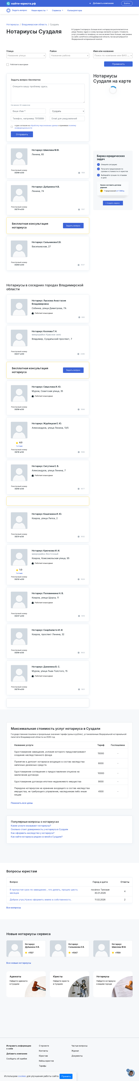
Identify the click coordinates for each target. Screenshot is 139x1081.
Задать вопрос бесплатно (26, 79)
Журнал (75, 1051)
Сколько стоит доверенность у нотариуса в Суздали (39, 829)
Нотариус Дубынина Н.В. (46, 186)
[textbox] (26, 55)
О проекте (44, 1046)
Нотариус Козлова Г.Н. (44, 331)
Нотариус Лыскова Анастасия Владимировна (49, 302)
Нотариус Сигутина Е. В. (45, 466)
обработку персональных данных (44, 125)
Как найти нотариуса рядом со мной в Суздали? (37, 836)
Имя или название (103, 51)
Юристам (43, 1056)
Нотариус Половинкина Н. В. (48, 593)
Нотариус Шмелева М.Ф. (45, 150)
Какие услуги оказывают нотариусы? (31, 825)
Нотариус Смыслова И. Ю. (46, 386)
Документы (77, 1056)
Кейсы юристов (46, 1061)
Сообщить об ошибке (16, 1058)
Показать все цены (22, 803)
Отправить (22, 134)
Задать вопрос (16, 10)
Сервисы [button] (56, 10)
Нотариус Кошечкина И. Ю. (47, 514)
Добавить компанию (101, 3)
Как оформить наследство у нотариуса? (32, 833)
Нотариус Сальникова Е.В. (46, 242)
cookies (22, 1076)
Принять (66, 1076)
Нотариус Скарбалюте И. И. (47, 630)
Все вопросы (13, 907)
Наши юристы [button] (38, 10)
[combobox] (26, 55)
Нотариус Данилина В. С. (46, 666)
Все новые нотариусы (18, 963)
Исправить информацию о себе (18, 1047)
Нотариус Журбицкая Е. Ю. (47, 423)
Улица (9, 51)
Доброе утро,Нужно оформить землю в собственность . (41, 899)
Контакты (43, 1051)
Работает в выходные (17, 64)
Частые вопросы (79, 1046)
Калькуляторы (74, 10)
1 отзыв (19, 446)
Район (53, 51)
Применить (118, 64)
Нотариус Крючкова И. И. (46, 550)
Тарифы (42, 1066)
